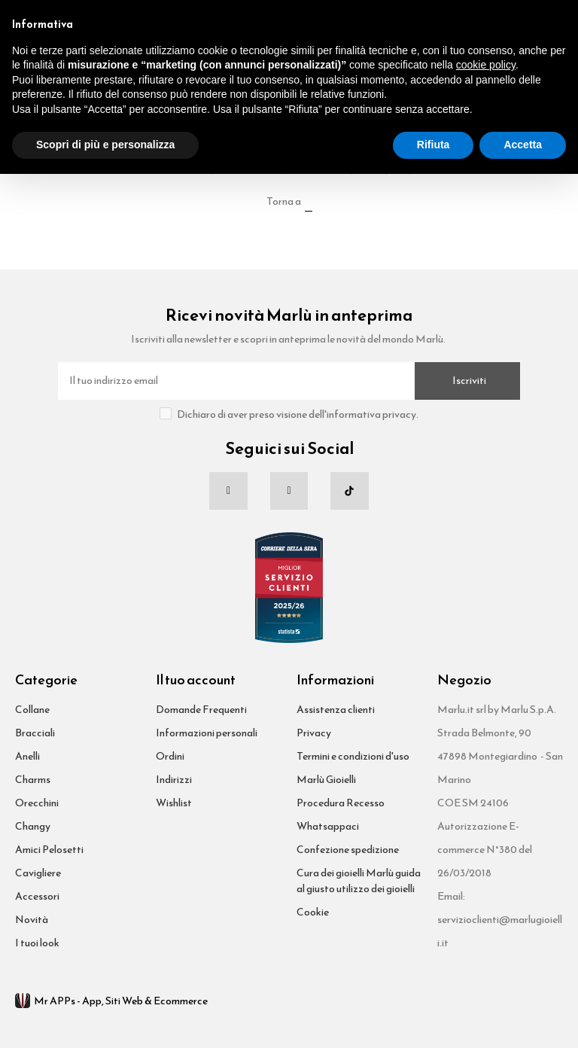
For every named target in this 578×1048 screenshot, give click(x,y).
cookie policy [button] (486, 65)
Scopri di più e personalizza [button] (105, 145)
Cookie (313, 912)
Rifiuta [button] (433, 145)
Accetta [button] (522, 145)
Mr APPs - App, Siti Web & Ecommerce (111, 1001)
